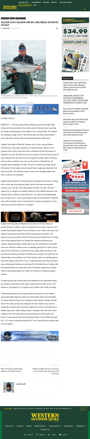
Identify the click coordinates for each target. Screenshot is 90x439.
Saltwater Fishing (20, 18)
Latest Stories (5, 18)
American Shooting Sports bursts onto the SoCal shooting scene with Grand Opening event (76, 132)
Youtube (64, 434)
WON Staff (6, 28)
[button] (84, 9)
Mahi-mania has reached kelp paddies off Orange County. (11, 370)
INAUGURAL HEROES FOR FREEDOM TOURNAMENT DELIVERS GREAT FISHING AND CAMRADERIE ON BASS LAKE (75, 99)
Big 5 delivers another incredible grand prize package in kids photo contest (75, 111)
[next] (85, 409)
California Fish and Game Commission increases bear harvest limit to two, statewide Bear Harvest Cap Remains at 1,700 (75, 145)
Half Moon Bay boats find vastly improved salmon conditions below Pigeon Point (75, 121)
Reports (12, 18)
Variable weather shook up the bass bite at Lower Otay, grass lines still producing (45, 371)
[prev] (81, 409)
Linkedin (53, 434)
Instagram (42, 434)
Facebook (30, 434)
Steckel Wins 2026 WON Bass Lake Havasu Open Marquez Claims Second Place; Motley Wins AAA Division (75, 86)
